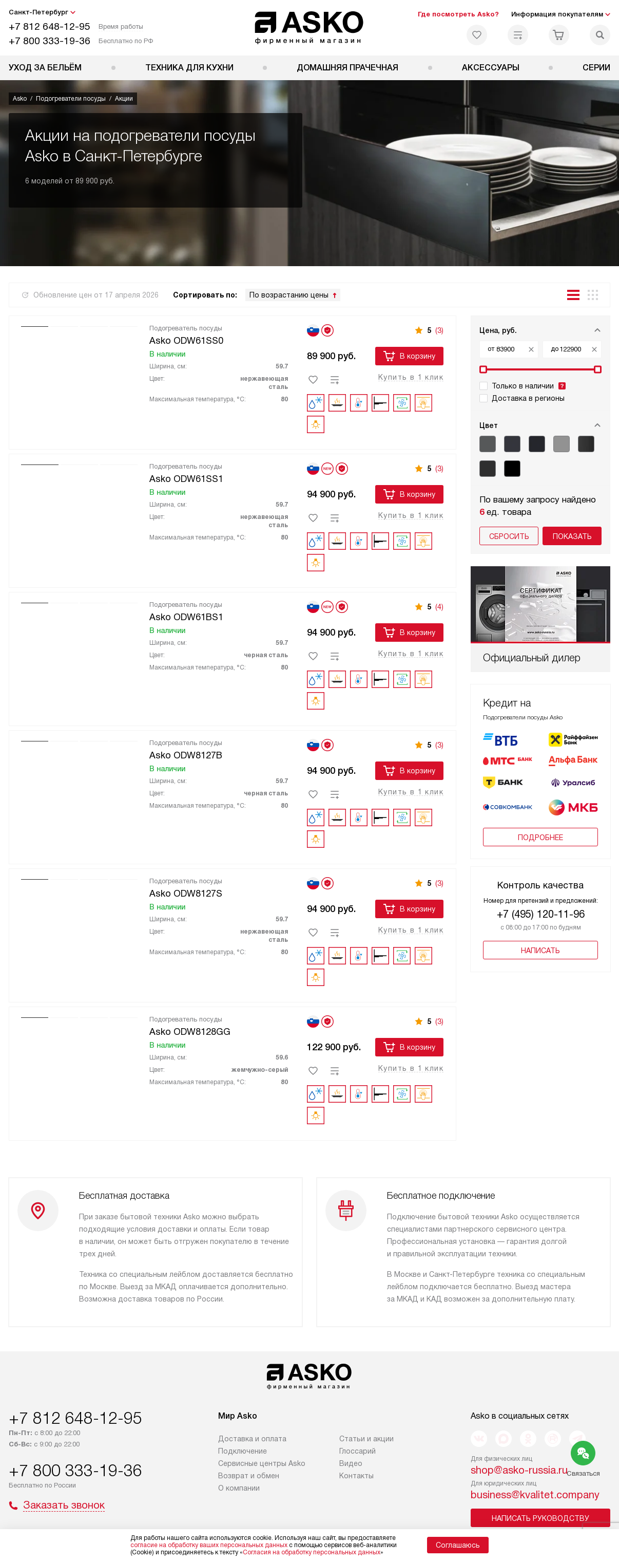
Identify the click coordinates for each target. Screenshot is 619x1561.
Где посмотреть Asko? (458, 14)
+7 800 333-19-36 (49, 40)
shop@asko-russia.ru (519, 1469)
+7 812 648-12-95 (49, 26)
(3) (439, 330)
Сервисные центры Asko (261, 1462)
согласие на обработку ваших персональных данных (208, 1545)
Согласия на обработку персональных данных (311, 1552)
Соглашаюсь (458, 1545)
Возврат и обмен (248, 1475)
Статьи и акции (366, 1438)
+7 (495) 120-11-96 (541, 914)
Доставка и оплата (252, 1438)
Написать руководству (540, 1517)
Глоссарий (357, 1450)
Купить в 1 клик (410, 377)
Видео (350, 1462)
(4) (439, 606)
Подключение (242, 1450)
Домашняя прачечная (347, 67)
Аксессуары (490, 67)
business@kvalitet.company (535, 1493)
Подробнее (540, 837)
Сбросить (509, 536)
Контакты (356, 1475)
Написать (540, 950)
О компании (239, 1487)
